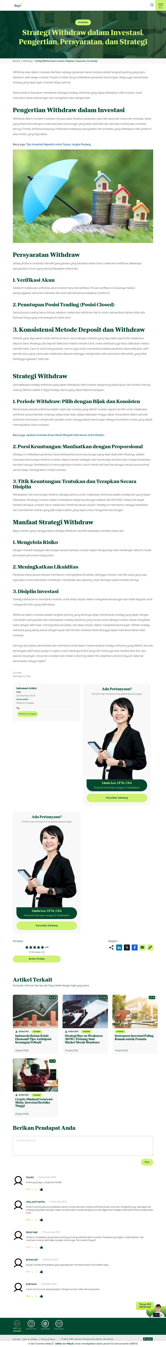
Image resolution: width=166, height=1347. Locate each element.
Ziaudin (30, 1177)
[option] (83, 34)
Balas (28, 1189)
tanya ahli (94, 651)
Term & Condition (30, 1339)
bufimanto (31, 1284)
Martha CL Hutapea (27, 714)
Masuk (70, 1343)
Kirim (147, 1162)
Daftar (58, 1343)
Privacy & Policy (48, 1339)
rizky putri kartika (35, 1201)
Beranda (16, 61)
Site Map (16, 1339)
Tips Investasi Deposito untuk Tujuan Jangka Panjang (58, 144)
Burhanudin (32, 1259)
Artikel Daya (27, 61)
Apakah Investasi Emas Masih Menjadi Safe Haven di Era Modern (65, 435)
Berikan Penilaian (37, 959)
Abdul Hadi (31, 1232)
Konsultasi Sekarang (117, 797)
